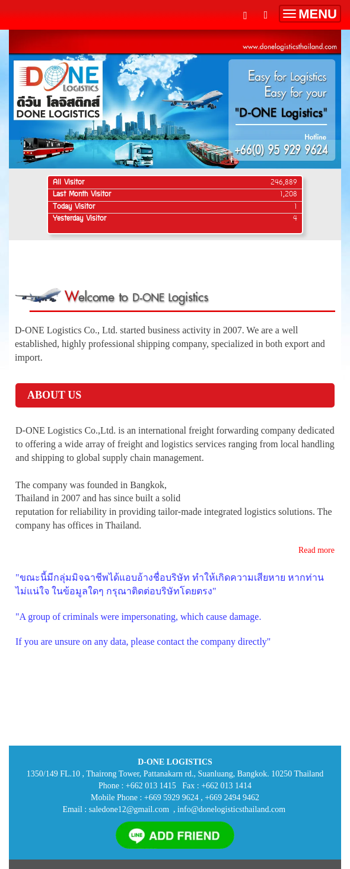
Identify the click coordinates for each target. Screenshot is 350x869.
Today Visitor (74, 207)
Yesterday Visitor (79, 219)
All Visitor (68, 182)
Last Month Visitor (82, 194)
